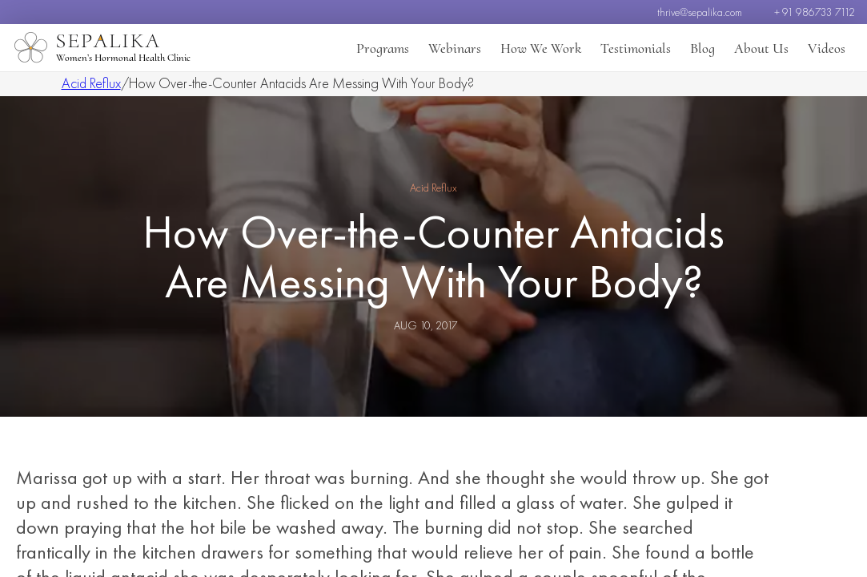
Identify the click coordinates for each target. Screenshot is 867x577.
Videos (826, 48)
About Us (761, 48)
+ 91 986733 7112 (814, 12)
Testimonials (635, 48)
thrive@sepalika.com (699, 12)
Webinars (454, 48)
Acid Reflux (91, 83)
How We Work (540, 48)
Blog (702, 48)
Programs (382, 48)
